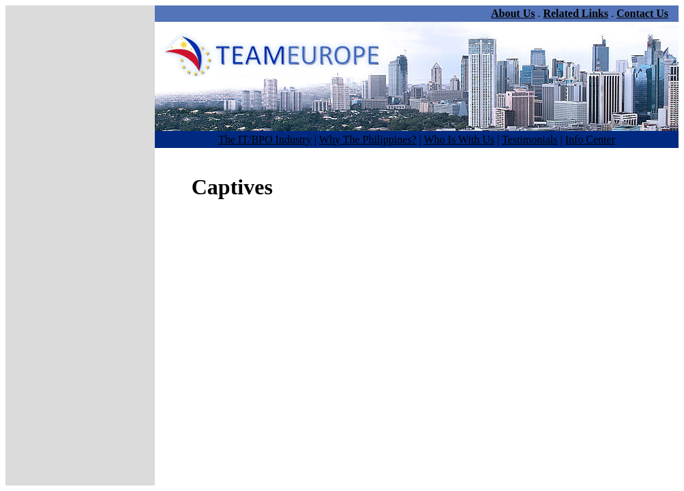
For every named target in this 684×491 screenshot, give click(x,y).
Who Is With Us (459, 139)
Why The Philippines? (368, 139)
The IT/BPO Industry (265, 139)
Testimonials (530, 139)
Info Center (590, 139)
